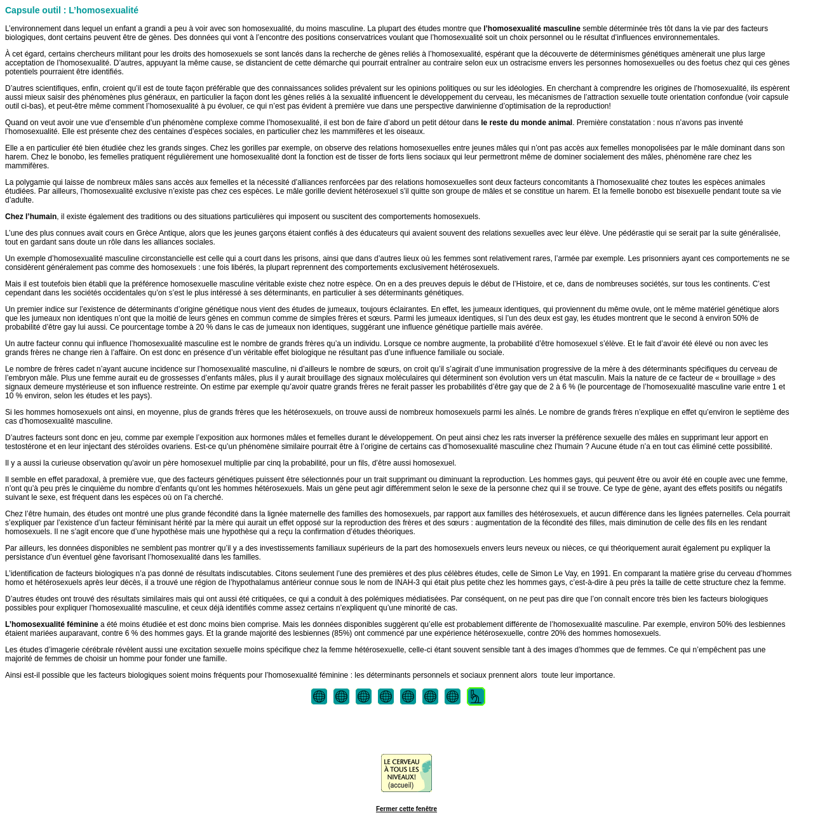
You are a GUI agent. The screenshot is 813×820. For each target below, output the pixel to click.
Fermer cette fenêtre (406, 808)
